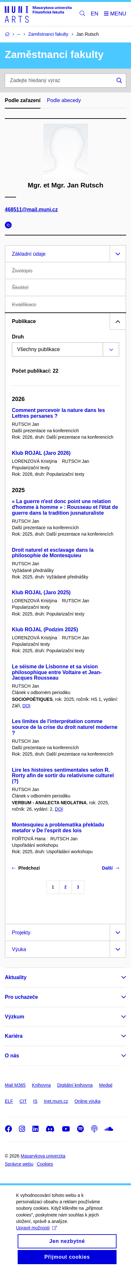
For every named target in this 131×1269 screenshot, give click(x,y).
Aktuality (16, 977)
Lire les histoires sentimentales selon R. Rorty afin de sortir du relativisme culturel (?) (63, 775)
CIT (23, 1101)
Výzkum (14, 1016)
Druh (18, 336)
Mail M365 (15, 1085)
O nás (12, 1055)
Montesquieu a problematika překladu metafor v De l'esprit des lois (58, 827)
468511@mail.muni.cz (31, 209)
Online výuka (87, 1101)
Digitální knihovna (75, 1085)
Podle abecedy (64, 100)
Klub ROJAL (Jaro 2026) (41, 453)
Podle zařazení (22, 100)
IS (35, 1101)
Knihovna (41, 1085)
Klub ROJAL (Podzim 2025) (45, 629)
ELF (9, 1101)
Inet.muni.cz (56, 1101)
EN (95, 14)
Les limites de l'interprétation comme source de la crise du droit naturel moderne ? (65, 727)
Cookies (45, 1164)
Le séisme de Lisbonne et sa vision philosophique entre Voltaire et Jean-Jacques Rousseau (57, 672)
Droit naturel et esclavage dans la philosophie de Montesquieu (52, 552)
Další (110, 868)
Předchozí (26, 868)
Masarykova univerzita (43, 1156)
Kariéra (13, 1036)
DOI (26, 705)
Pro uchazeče (21, 997)
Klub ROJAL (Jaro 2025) (41, 592)
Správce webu (19, 1164)
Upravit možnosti (36, 1233)
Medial (105, 1085)
